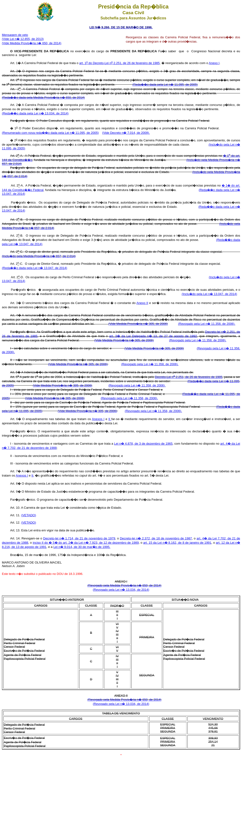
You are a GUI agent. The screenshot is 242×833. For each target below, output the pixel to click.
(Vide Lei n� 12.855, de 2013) (23, 39)
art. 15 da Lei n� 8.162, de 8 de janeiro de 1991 (177, 542)
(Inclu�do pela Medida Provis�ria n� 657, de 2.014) (39, 256)
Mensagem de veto (15, 35)
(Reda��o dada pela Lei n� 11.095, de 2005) (165, 84)
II (109, 419)
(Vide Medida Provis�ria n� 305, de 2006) (138, 323)
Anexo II (142, 303)
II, (32, 475)
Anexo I (214, 63)
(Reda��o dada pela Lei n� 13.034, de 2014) (35, 113)
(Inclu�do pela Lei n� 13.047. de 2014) (209, 294)
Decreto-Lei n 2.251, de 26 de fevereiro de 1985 (188, 377)
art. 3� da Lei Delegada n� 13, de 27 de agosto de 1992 (153, 336)
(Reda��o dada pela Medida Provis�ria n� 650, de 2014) (43, 97)
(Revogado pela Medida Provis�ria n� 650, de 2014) (124, 585)
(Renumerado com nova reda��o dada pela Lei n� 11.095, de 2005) (50, 132)
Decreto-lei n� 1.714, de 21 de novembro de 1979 (79, 538)
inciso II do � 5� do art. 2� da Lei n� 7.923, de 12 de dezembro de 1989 (86, 542)
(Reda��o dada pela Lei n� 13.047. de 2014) (34, 268)
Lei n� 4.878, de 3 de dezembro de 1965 (143, 443)
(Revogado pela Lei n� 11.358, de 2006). (206, 323)
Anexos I (98, 419)
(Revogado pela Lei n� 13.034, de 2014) (121, 589)
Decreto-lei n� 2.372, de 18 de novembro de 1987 (156, 538)
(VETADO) (28, 515)
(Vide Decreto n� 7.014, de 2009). (126, 132)
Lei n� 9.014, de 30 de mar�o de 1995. (81, 547)
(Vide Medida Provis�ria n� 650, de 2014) (31, 43)
